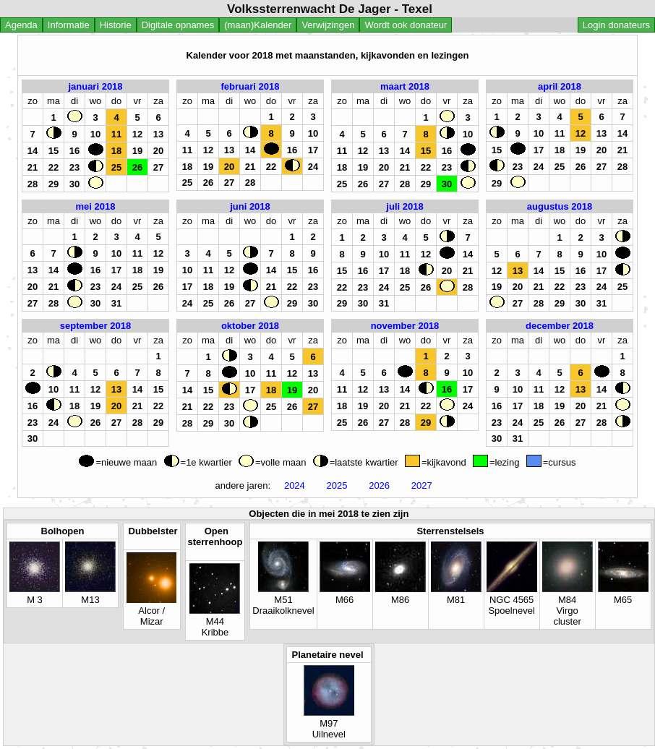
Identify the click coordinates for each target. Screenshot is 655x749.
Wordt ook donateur (405, 25)
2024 (294, 485)
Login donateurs (616, 25)
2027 (421, 485)
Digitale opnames (178, 25)
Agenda (21, 25)
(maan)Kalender (257, 25)
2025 (337, 485)
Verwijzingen (327, 25)
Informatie (69, 25)
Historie (116, 25)
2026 (380, 485)
